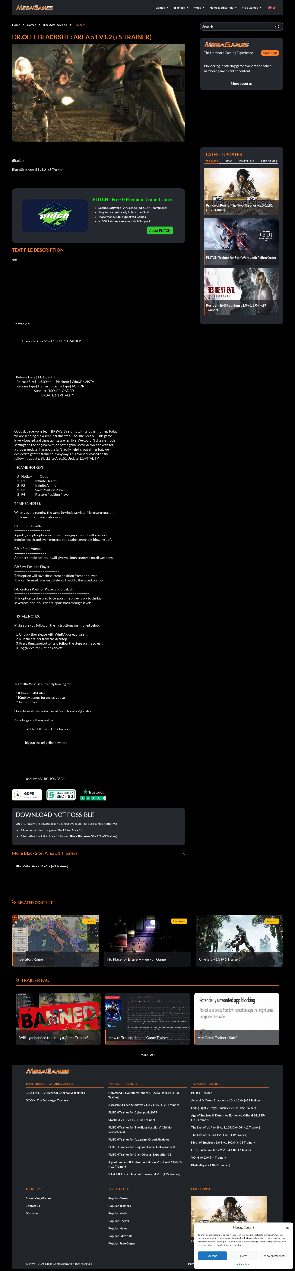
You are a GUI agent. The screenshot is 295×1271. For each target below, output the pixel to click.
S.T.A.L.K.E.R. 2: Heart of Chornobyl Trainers (55, 1092)
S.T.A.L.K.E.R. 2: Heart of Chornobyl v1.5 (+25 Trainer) (144, 1174)
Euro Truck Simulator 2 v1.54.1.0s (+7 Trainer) (221, 1150)
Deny (243, 1255)
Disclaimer (33, 1213)
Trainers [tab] (211, 161)
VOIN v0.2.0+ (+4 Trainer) (208, 1157)
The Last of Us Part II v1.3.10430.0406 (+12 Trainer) (225, 1127)
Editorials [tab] (246, 161)
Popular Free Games (122, 1243)
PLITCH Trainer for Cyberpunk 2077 (132, 1112)
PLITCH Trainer (201, 1092)
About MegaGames (38, 1198)
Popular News (117, 1228)
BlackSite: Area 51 (55, 25)
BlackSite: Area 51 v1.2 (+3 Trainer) (93, 836)
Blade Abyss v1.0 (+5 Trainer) (210, 1165)
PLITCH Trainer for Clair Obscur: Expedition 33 (139, 1154)
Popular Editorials (120, 1236)
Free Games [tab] (269, 161)
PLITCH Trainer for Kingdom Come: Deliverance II (141, 1147)
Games (31, 25)
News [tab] (228, 161)
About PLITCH (160, 230)
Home (16, 25)
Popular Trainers (119, 1205)
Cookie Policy (242, 1264)
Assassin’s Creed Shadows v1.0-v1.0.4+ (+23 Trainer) (226, 1100)
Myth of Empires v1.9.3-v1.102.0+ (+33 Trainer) (223, 1142)
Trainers (79, 25)
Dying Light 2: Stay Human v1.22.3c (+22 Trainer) (223, 1108)
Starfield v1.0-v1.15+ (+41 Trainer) (131, 1120)
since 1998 (270, 53)
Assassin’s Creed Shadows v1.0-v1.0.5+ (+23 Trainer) (143, 1105)
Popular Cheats (118, 1220)
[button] (287, 1227)
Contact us (33, 1205)
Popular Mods (117, 1213)
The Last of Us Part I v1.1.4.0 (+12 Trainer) (219, 1135)
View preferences (275, 1255)
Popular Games (118, 1198)
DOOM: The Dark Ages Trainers (47, 1100)
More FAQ (148, 1055)
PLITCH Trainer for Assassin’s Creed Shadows (138, 1139)
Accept (212, 1255)
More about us (241, 83)
